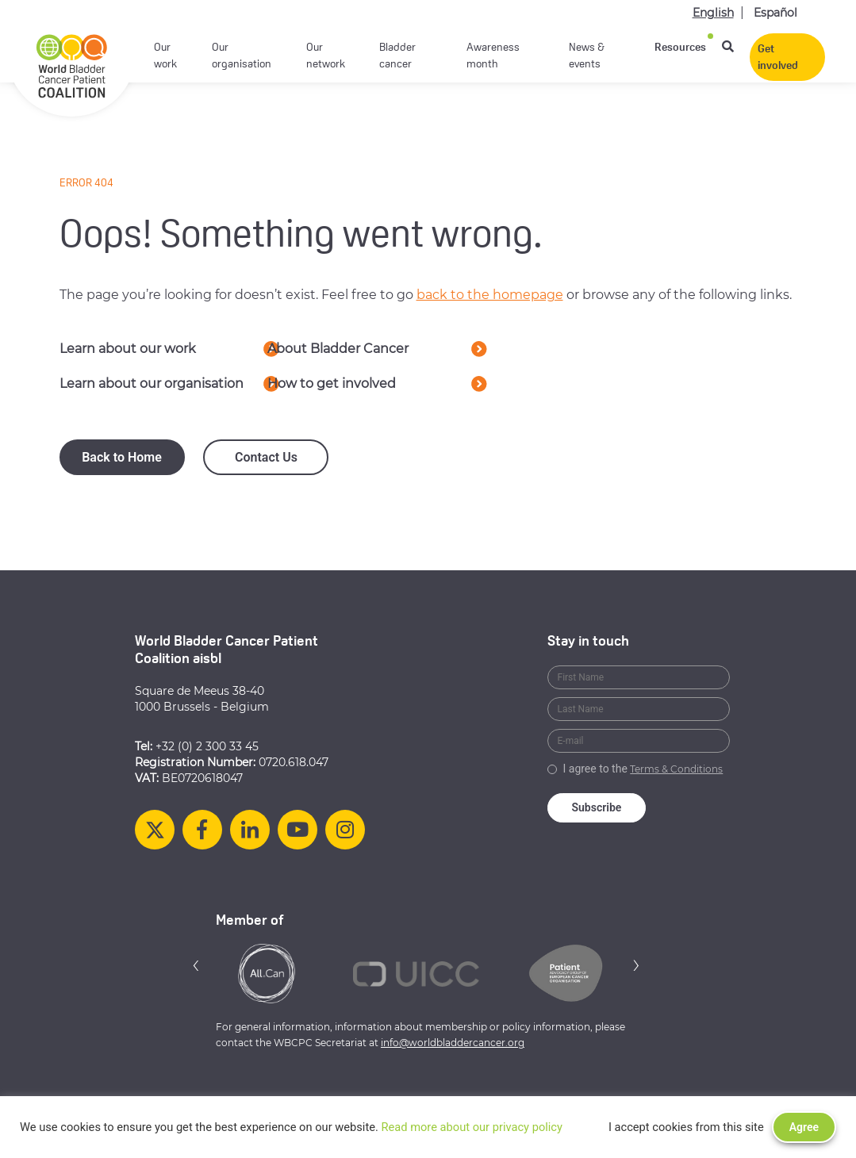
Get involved (778, 58)
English (713, 13)
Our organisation (241, 56)
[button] (196, 965)
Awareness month (493, 56)
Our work (165, 56)
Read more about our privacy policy (471, 1127)
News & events (587, 56)
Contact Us (266, 457)
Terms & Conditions (676, 769)
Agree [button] (804, 1127)
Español (775, 13)
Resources (680, 48)
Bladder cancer (397, 56)
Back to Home (122, 457)
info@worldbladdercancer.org (452, 1043)
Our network (325, 56)
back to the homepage (489, 294)
